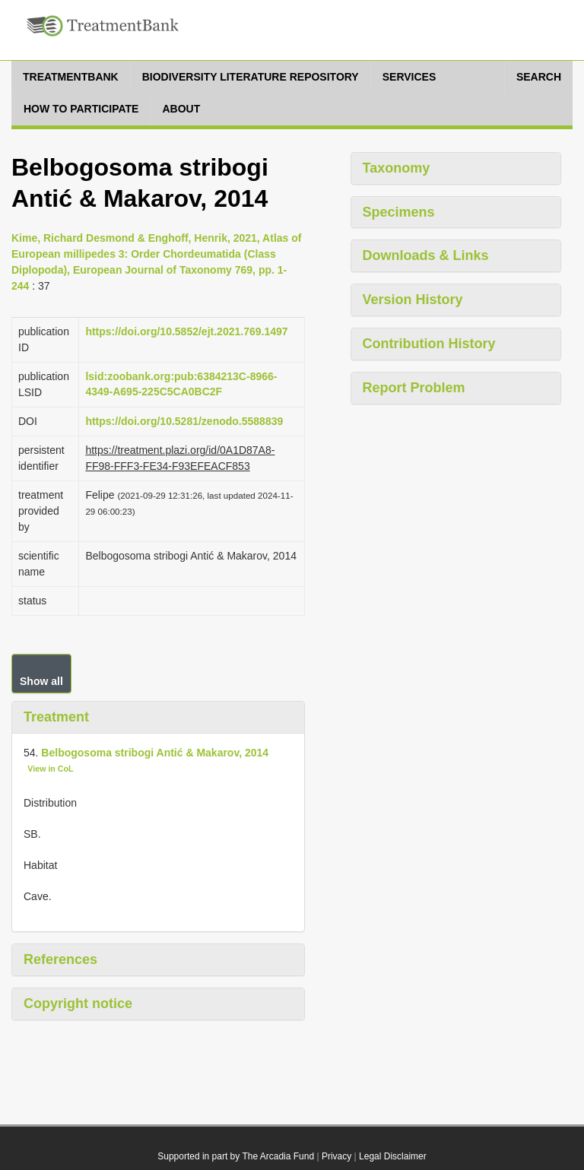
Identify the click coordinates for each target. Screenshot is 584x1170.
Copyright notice (78, 1003)
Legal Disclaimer (393, 1156)
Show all (41, 681)
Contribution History (429, 343)
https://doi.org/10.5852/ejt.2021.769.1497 (186, 331)
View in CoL (50, 768)
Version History (413, 299)
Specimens (399, 212)
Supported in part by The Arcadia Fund (235, 1156)
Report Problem (414, 387)
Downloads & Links (426, 255)
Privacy (336, 1156)
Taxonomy (396, 168)
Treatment (56, 717)
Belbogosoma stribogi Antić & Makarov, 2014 (154, 753)
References (60, 959)
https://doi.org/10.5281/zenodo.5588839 (184, 421)
